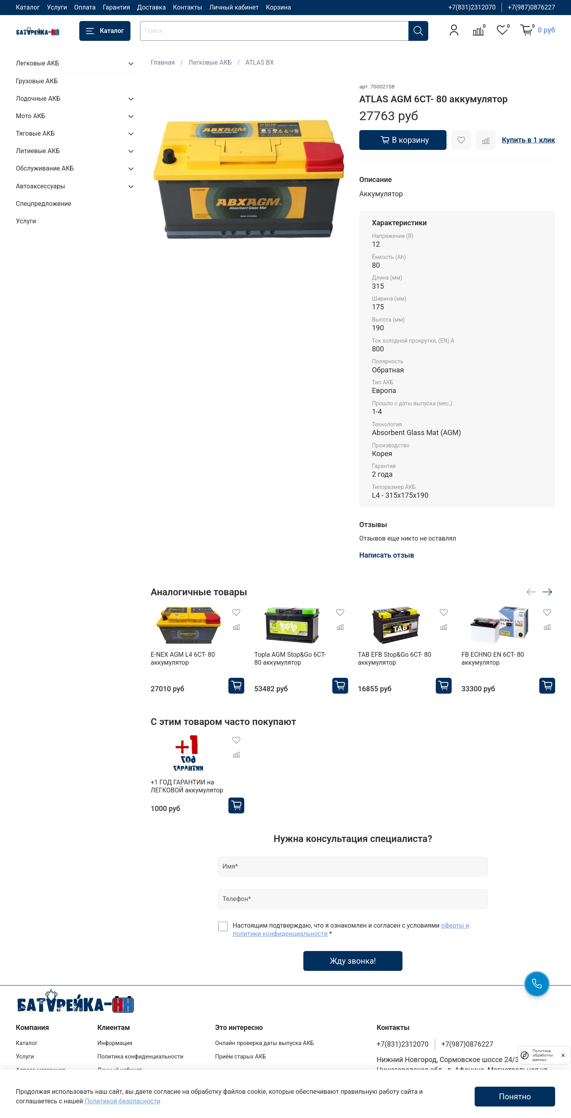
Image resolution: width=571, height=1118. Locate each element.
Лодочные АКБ (38, 98)
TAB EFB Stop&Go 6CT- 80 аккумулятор (394, 658)
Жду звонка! (353, 961)
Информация (114, 1043)
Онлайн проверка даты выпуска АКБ (264, 1043)
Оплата (85, 7)
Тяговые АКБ (35, 133)
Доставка (151, 7)
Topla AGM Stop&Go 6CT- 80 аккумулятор (290, 658)
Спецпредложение (43, 203)
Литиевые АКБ (38, 151)
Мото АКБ (30, 116)
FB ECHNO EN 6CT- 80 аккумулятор (493, 658)
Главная (163, 62)
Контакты (187, 7)
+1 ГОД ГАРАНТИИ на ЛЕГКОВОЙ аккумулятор (187, 786)
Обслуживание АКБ (45, 168)
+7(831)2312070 (472, 7)
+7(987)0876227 (531, 7)
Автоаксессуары (40, 186)
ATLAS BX (259, 62)
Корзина (278, 7)
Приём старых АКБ (240, 1056)
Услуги (57, 7)
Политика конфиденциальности (140, 1056)
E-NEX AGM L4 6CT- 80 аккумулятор (183, 658)
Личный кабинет (234, 7)
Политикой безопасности (122, 1101)
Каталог (28, 7)
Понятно (515, 1096)
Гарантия (116, 7)
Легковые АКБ (210, 62)
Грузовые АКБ (37, 81)
